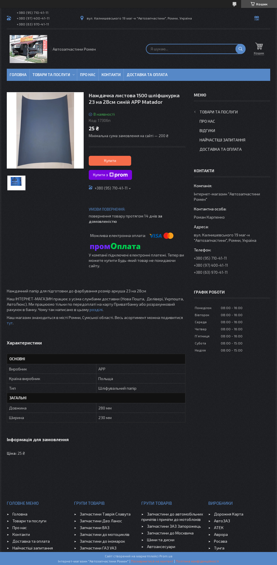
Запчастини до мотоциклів (104, 534)
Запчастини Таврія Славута (105, 514)
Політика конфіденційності (197, 561)
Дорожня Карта (228, 514)
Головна (18, 74)
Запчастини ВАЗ (94, 527)
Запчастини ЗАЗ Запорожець (174, 526)
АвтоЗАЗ (222, 520)
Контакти (111, 74)
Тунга (219, 547)
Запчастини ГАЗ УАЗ (98, 547)
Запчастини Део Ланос (101, 520)
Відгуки (207, 130)
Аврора (221, 534)
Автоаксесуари (161, 546)
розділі (96, 309)
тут (10, 322)
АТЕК (219, 527)
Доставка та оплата (147, 74)
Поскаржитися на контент (152, 561)
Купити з (110, 175)
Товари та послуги (51, 74)
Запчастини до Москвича (170, 533)
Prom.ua (165, 556)
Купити (110, 160)
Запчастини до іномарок (102, 541)
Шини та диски (160, 539)
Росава (220, 541)
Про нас (88, 74)
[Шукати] (240, 49)
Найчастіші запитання (222, 139)
